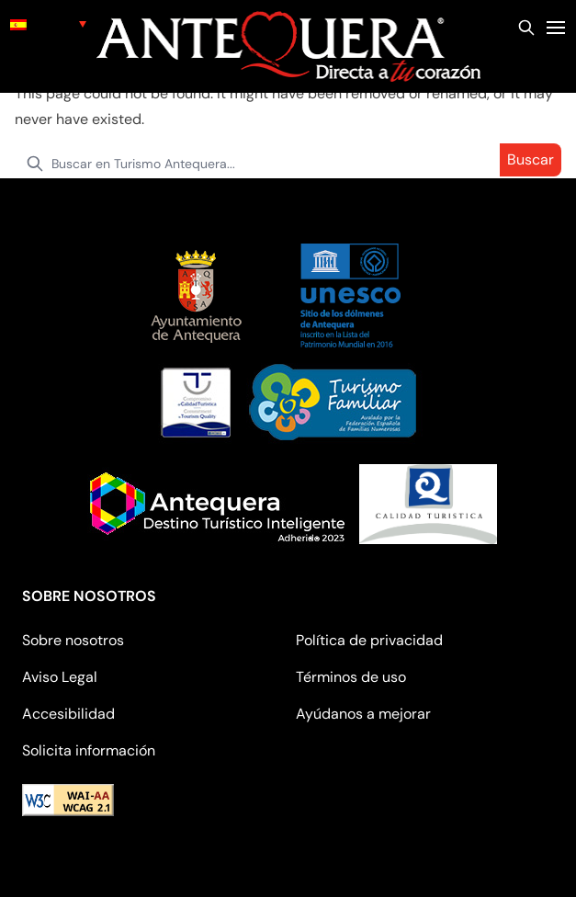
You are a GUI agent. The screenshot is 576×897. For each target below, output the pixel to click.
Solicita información (88, 750)
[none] (48, 23)
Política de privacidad (369, 640)
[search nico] (288, 163)
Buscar (530, 159)
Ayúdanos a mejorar (363, 713)
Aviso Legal (59, 677)
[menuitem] (48, 23)
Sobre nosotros (73, 640)
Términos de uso (351, 677)
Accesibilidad (68, 713)
